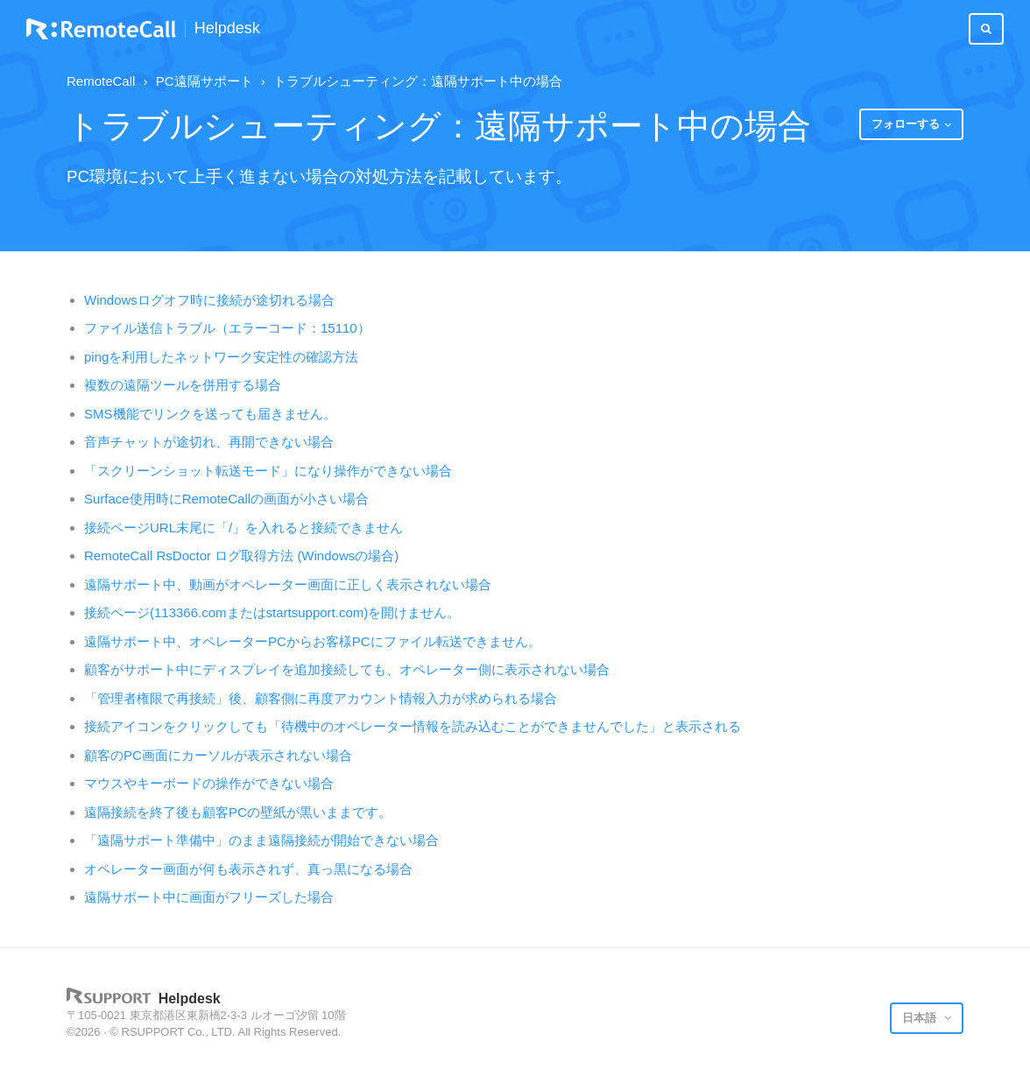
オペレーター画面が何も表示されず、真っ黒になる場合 (248, 869)
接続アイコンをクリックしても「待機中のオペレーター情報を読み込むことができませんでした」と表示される (412, 726)
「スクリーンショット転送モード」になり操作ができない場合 (268, 470)
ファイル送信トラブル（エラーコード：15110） (227, 327)
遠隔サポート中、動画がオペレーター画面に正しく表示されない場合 (287, 584)
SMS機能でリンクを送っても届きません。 (210, 413)
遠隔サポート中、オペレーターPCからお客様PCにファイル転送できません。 (312, 641)
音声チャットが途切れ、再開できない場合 (209, 441)
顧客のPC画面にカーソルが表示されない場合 (218, 755)
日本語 (921, 1017)
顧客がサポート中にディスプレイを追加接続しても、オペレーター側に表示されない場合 (347, 669)
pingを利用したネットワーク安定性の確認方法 (221, 356)
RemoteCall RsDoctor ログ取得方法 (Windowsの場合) (241, 555)
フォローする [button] (905, 123)
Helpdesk (227, 28)
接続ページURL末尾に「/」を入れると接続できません (243, 527)
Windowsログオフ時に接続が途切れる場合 (209, 299)
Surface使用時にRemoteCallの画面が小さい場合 (226, 498)
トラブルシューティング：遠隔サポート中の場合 (417, 81)
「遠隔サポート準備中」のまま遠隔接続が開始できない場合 (261, 840)
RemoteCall (101, 81)
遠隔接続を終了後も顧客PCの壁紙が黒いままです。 (238, 812)
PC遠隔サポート (204, 81)
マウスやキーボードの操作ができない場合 (209, 783)
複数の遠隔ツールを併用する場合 (182, 384)
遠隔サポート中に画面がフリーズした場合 (209, 897)
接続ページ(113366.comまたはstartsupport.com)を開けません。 (272, 612)
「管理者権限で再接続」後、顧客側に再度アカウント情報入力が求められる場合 (320, 698)
